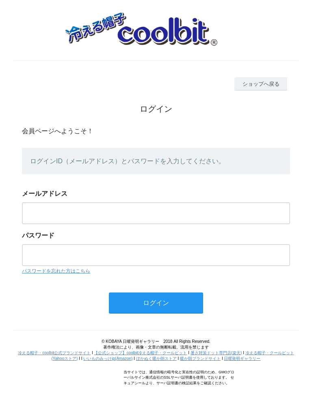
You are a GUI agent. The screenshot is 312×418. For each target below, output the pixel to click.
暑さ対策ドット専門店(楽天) (216, 353)
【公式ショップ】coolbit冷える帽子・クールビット (140, 353)
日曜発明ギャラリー (242, 358)
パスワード (38, 235)
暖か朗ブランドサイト (200, 358)
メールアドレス (44, 193)
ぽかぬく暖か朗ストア (156, 358)
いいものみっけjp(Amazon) (107, 358)
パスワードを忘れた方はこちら (56, 271)
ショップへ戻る (261, 84)
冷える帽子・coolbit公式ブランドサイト (54, 353)
